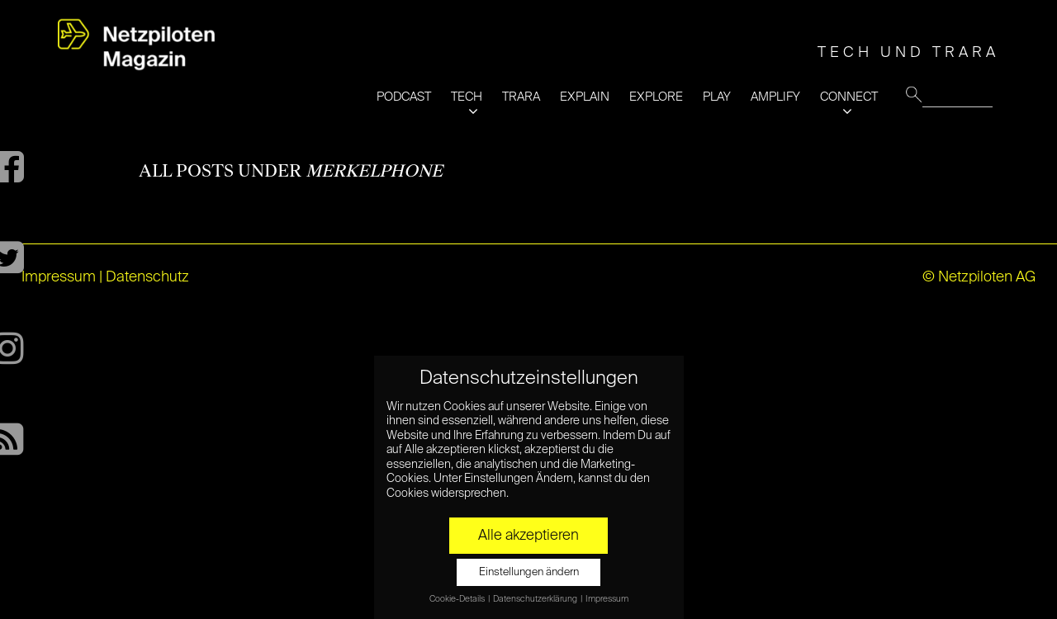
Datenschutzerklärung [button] (536, 599)
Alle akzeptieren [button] (528, 535)
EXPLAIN (584, 97)
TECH (466, 97)
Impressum (58, 277)
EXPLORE (656, 97)
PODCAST (404, 97)
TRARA (521, 97)
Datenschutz (147, 277)
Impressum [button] (606, 599)
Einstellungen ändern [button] (529, 572)
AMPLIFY (775, 97)
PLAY (717, 97)
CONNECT (849, 97)
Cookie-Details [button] (457, 599)
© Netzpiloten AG (979, 277)
